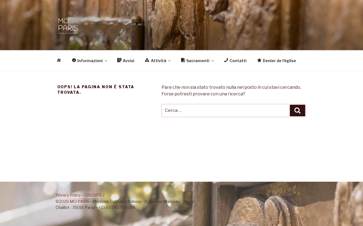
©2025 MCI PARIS (72, 201)
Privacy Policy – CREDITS (79, 195)
